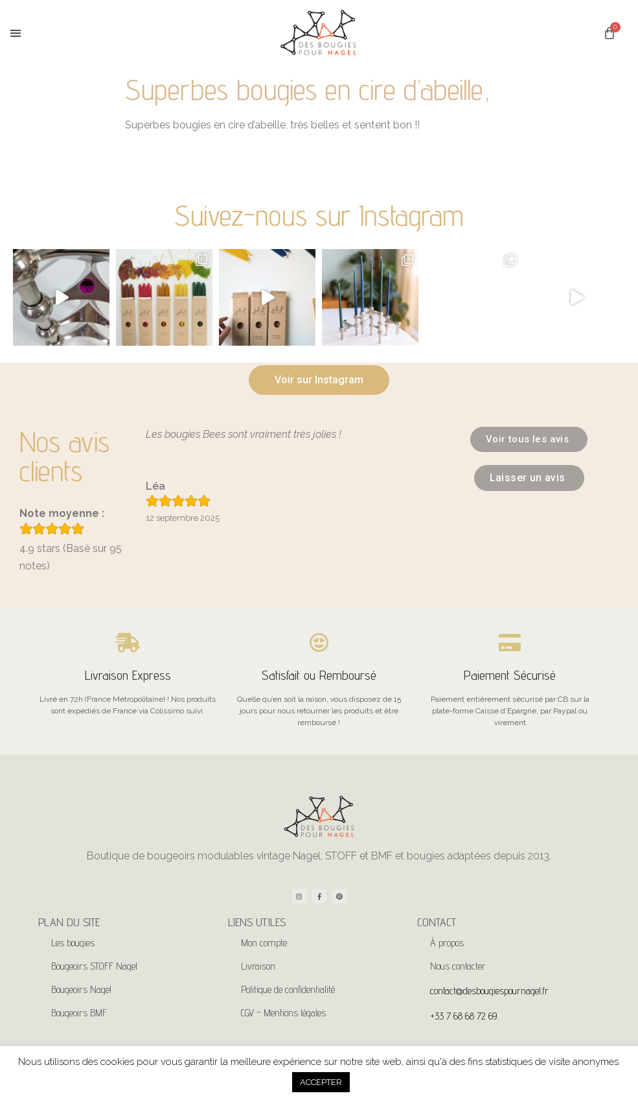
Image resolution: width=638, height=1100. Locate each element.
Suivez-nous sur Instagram (319, 215)
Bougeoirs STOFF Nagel (94, 966)
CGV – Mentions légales (283, 1013)
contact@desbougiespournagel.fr (489, 991)
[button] (15, 33)
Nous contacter (458, 966)
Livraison (258, 966)
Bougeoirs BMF (79, 1013)
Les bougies (73, 943)
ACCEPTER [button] (321, 1082)
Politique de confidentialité (288, 989)
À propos (447, 943)
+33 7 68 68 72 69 (463, 1016)
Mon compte (264, 943)
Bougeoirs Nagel (81, 989)
